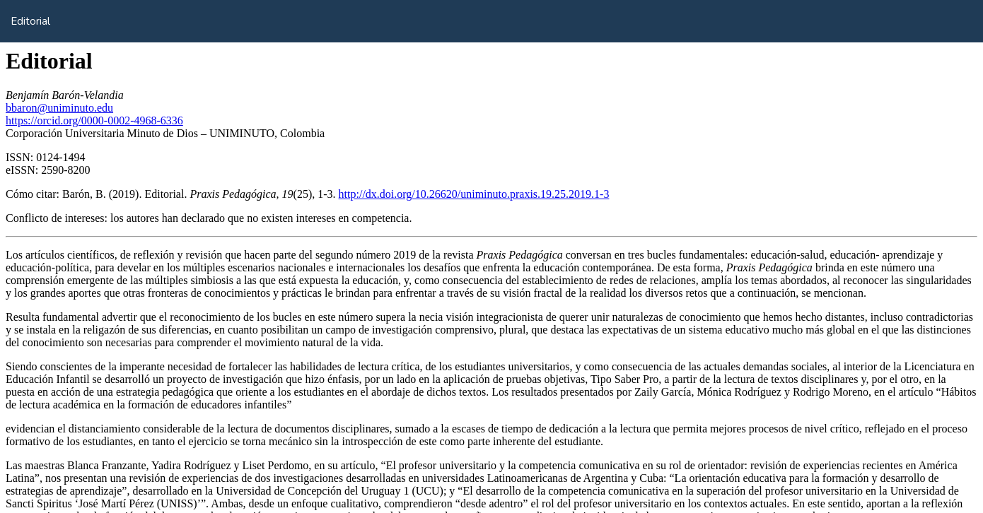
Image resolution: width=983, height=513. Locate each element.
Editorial (30, 21)
